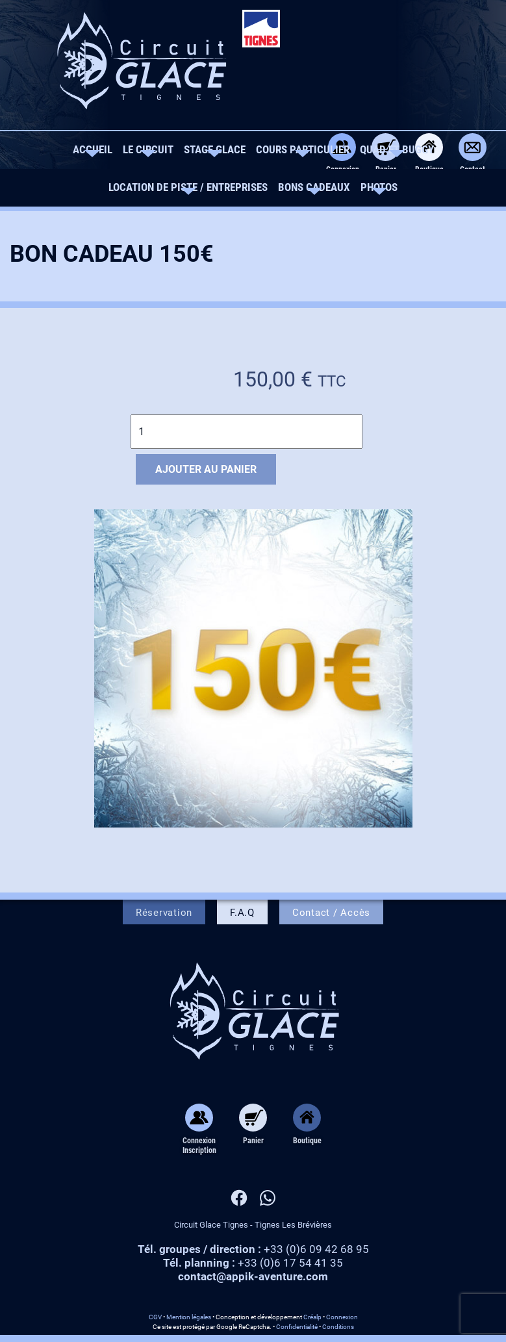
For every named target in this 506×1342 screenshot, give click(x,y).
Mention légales (188, 1317)
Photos (379, 187)
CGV (155, 1317)
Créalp (312, 1317)
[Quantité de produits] (246, 431)
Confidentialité (297, 1326)
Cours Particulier (302, 149)
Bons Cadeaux (314, 187)
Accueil (92, 149)
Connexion (342, 1317)
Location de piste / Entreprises (188, 187)
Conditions (338, 1326)
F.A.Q (242, 912)
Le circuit (148, 149)
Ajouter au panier (206, 469)
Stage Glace (215, 149)
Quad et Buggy (397, 149)
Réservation (164, 912)
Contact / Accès (331, 912)
